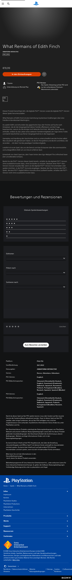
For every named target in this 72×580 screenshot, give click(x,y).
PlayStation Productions (11, 504)
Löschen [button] (62, 326)
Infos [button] (36, 491)
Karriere (6, 498)
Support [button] (36, 526)
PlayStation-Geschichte (11, 510)
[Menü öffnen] (3, 3)
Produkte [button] (36, 516)
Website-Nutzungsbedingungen (37, 570)
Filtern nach (11, 268)
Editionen (10, 254)
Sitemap (50, 569)
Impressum (7, 494)
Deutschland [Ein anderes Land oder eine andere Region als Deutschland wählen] (11, 566)
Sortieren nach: (12, 282)
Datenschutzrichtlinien (20, 569)
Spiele (12, 486)
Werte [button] (36, 521)
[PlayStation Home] (36, 3)
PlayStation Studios (10, 501)
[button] (36, 345)
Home (5, 486)
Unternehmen (8, 507)
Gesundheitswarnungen (14, 456)
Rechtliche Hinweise (7, 570)
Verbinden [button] (36, 536)
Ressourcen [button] (36, 531)
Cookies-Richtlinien (57, 570)
